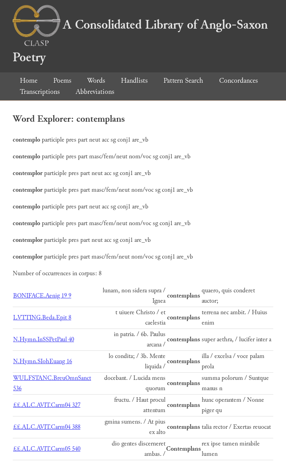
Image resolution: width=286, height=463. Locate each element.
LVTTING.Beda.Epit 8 (42, 317)
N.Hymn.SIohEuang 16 (42, 361)
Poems (62, 81)
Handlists (134, 81)
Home (28, 81)
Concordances (238, 81)
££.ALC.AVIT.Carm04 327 (46, 405)
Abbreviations (95, 92)
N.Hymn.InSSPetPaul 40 (43, 339)
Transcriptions (40, 92)
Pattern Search (183, 81)
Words (96, 81)
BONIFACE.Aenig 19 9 (42, 295)
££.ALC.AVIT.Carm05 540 (46, 448)
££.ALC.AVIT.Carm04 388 (46, 427)
